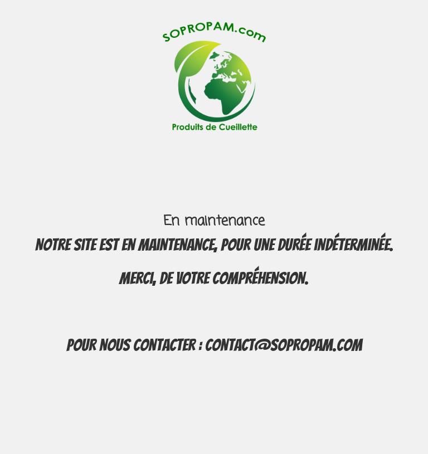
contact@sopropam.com (283, 345)
